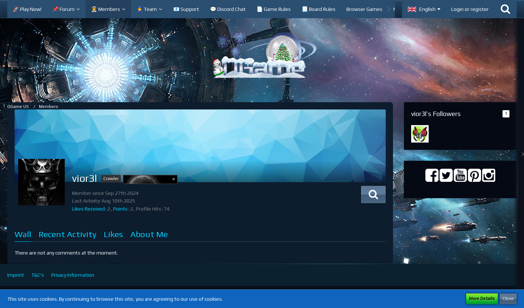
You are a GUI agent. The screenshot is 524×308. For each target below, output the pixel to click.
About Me (149, 234)
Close (508, 298)
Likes (113, 234)
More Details (482, 298)
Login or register (470, 9)
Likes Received (88, 209)
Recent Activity (67, 234)
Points (120, 209)
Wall (23, 234)
